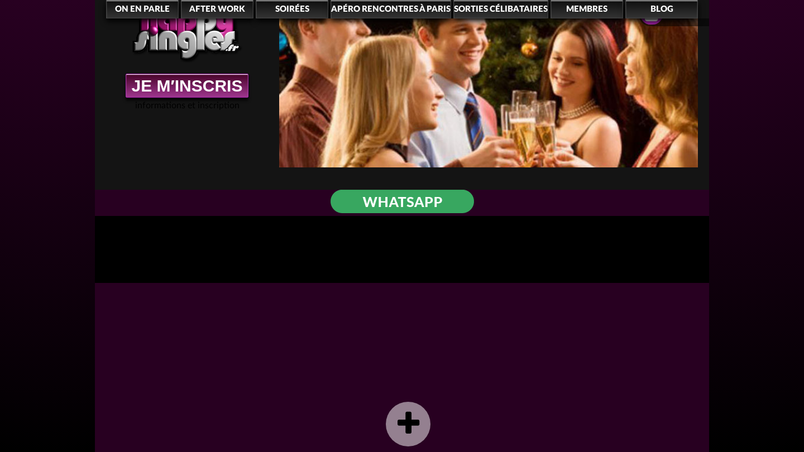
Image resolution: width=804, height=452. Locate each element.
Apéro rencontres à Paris (391, 9)
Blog (661, 9)
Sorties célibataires (501, 9)
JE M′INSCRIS (187, 85)
